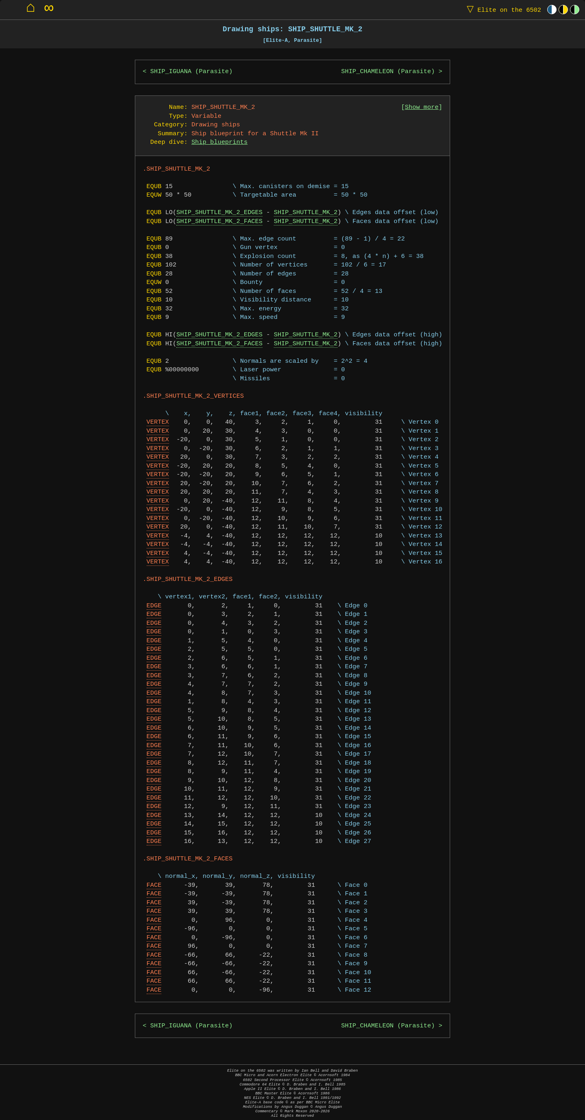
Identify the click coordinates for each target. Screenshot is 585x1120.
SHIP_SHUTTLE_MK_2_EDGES (219, 212)
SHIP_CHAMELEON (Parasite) (388, 71)
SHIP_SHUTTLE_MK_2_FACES (219, 221)
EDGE (154, 606)
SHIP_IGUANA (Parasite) (191, 71)
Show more (422, 107)
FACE (154, 885)
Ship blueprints (219, 142)
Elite (502, 9)
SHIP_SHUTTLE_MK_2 (306, 212)
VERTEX (158, 422)
